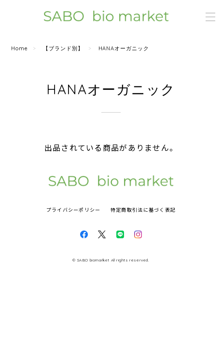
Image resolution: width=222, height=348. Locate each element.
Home (19, 48)
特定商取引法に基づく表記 (143, 209)
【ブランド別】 (63, 48)
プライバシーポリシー (73, 209)
